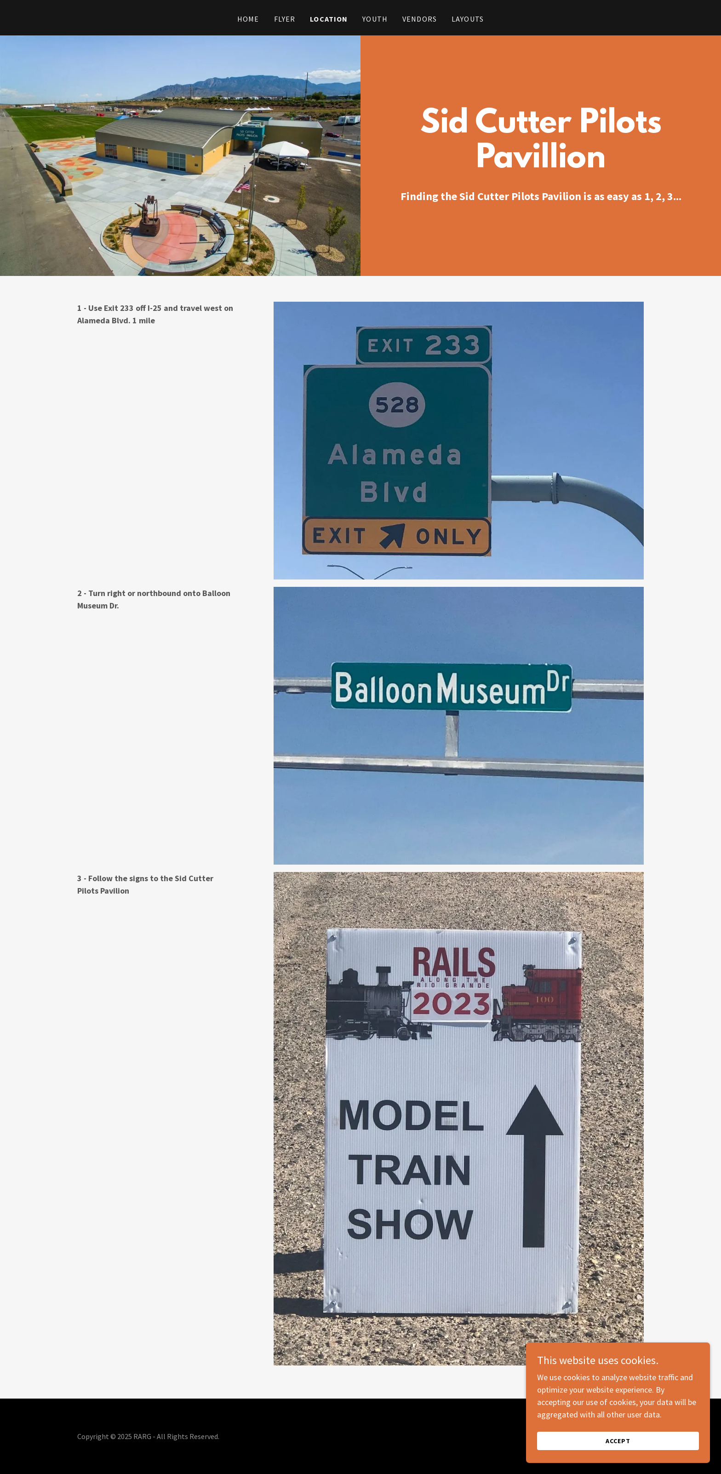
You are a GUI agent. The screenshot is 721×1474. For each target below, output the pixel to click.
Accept (618, 1441)
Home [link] (248, 18)
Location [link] (329, 18)
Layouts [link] (468, 18)
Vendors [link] (419, 18)
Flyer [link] (285, 18)
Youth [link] (375, 18)
